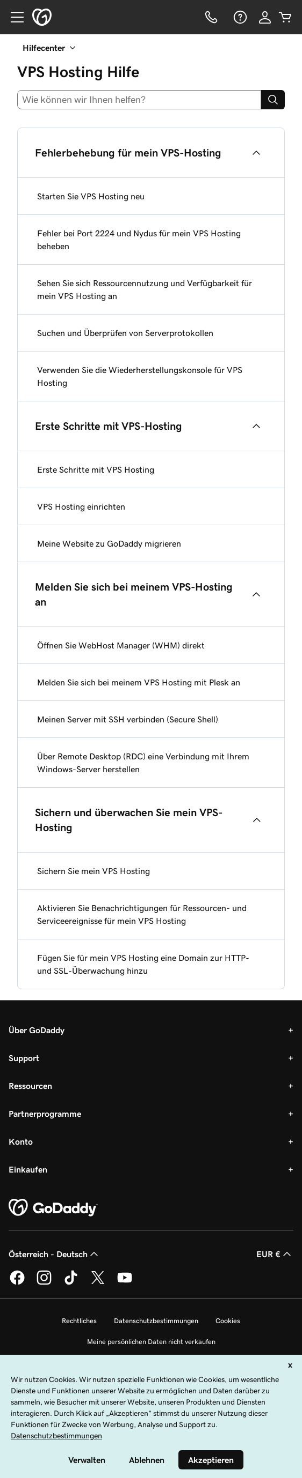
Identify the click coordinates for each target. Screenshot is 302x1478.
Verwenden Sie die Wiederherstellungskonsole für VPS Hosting (139, 376)
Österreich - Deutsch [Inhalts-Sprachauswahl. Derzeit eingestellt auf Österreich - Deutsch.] (54, 1254)
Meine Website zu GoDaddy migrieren (109, 543)
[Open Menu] (13, 17)
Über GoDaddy (36, 1030)
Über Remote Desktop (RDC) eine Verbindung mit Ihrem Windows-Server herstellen (143, 762)
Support (24, 1058)
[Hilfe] (239, 17)
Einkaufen (28, 1169)
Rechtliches (79, 1320)
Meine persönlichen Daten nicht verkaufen (151, 1341)
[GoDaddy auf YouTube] (124, 1283)
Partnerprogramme (45, 1113)
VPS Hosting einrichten (81, 506)
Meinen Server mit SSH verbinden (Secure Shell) (127, 719)
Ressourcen (30, 1085)
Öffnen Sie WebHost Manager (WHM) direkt (121, 645)
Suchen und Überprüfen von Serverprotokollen (125, 333)
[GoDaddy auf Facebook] (17, 1283)
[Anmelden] (265, 17)
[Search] (273, 99)
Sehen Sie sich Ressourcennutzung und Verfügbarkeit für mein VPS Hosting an (144, 289)
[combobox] (139, 99)
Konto (21, 1141)
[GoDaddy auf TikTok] (71, 1283)
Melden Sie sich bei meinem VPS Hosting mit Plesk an (138, 682)
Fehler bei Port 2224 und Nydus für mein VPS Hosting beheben (139, 239)
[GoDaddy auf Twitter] (97, 1283)
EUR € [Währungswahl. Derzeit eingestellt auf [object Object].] (274, 1254)
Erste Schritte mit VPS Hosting (95, 469)
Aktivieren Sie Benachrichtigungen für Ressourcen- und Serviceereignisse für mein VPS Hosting (142, 914)
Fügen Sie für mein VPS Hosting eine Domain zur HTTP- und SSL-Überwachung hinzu (143, 964)
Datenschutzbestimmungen (156, 1320)
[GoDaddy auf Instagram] (44, 1283)
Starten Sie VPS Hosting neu (91, 196)
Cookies (227, 1320)
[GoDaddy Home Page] (53, 1208)
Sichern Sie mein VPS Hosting (93, 871)
